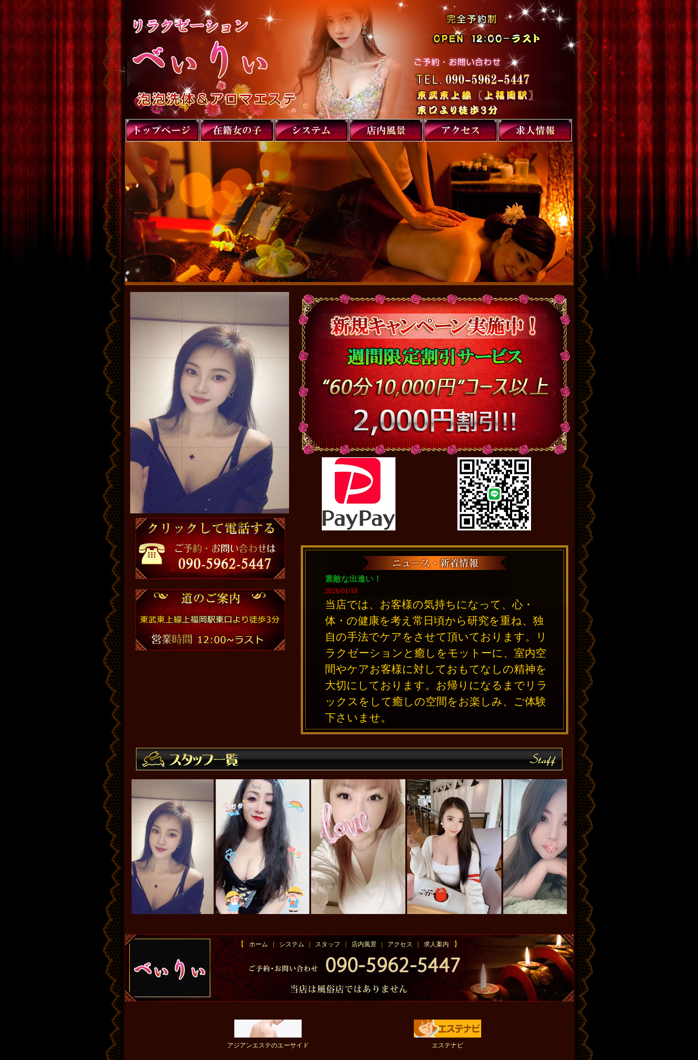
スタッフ (327, 944)
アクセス (400, 944)
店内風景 (364, 944)
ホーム (260, 944)
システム (291, 944)
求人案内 (435, 944)
